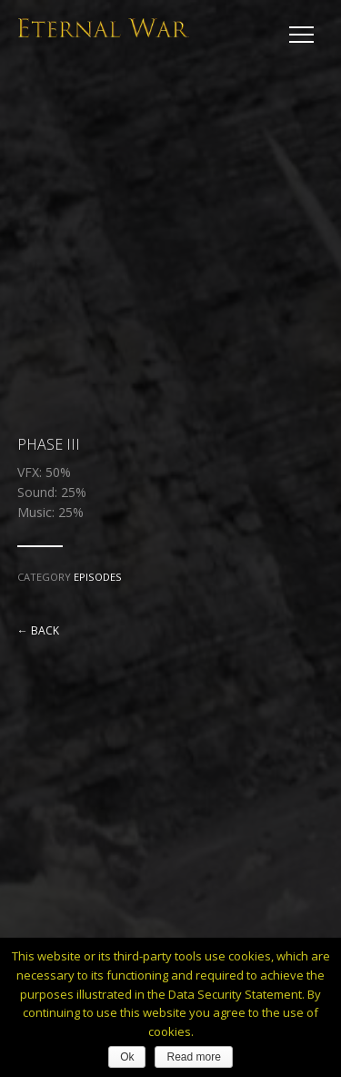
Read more (193, 1057)
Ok (127, 1057)
